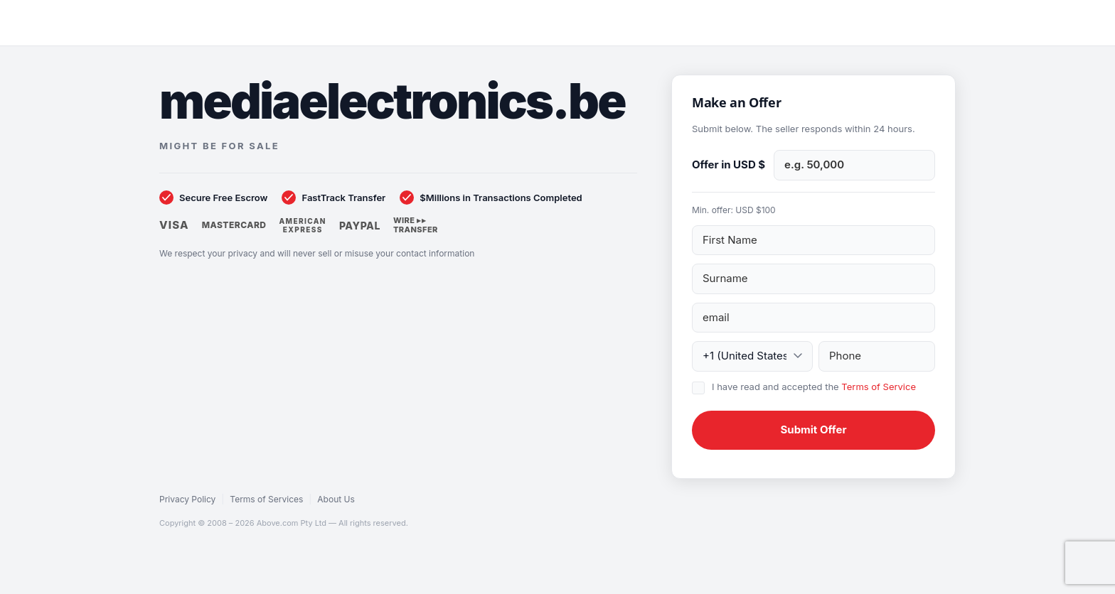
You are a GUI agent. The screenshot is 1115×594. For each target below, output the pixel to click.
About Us (335, 499)
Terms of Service (878, 386)
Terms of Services (266, 499)
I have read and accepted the (814, 386)
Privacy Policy (187, 499)
